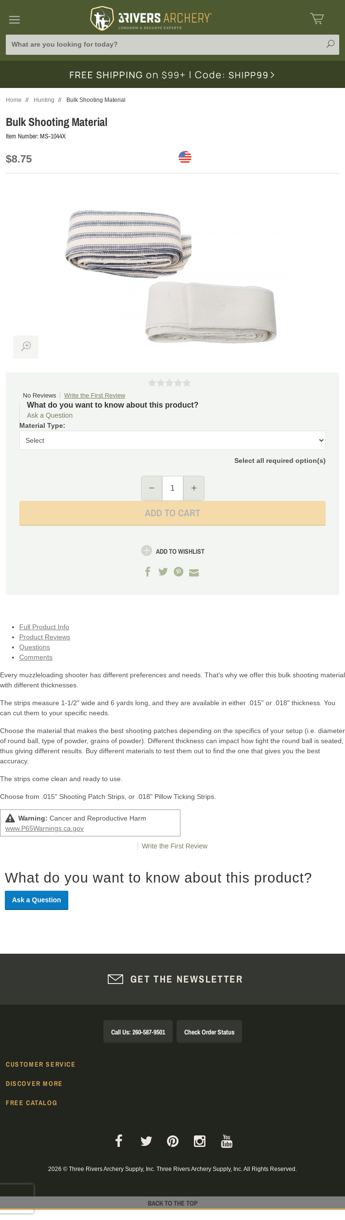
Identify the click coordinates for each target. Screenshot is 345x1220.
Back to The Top (173, 1203)
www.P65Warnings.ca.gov (44, 828)
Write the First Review (94, 395)
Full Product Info (44, 627)
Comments (35, 657)
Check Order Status (209, 1032)
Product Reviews (44, 637)
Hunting (44, 100)
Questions (34, 647)
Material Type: (42, 425)
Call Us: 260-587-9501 (138, 1032)
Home (14, 100)
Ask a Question (50, 415)
